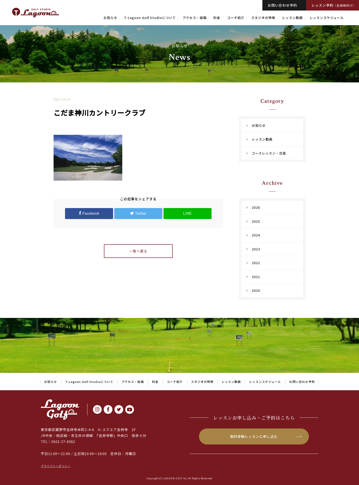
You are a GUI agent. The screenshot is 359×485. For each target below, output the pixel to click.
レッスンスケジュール (327, 17)
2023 (256, 249)
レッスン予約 (333, 5)
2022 (256, 262)
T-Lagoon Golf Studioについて (150, 17)
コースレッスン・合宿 (269, 153)
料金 (216, 17)
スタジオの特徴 (263, 17)
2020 (256, 290)
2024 (256, 235)
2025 (256, 221)
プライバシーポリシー (56, 466)
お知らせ (110, 17)
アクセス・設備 (195, 17)
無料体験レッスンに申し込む (254, 436)
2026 (256, 207)
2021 (256, 276)
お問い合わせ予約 (282, 5)
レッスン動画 (292, 17)
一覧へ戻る (138, 251)
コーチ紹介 (235, 17)
